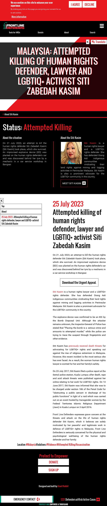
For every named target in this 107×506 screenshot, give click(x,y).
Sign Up (54, 470)
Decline (89, 4)
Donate (40, 32)
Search (92, 32)
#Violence (51, 444)
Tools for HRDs (14, 32)
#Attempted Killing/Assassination (73, 444)
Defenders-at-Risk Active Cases (78, 499)
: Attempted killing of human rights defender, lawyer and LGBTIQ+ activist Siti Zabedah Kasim (20, 220)
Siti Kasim (90, 143)
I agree (75, 4)
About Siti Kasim (11, 114)
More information (19, 16)
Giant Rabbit (63, 486)
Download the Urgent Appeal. (79, 282)
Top (3, 206)
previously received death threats (85, 346)
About (4, 211)
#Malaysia (31, 444)
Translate (100, 42)
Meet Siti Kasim (71, 183)
